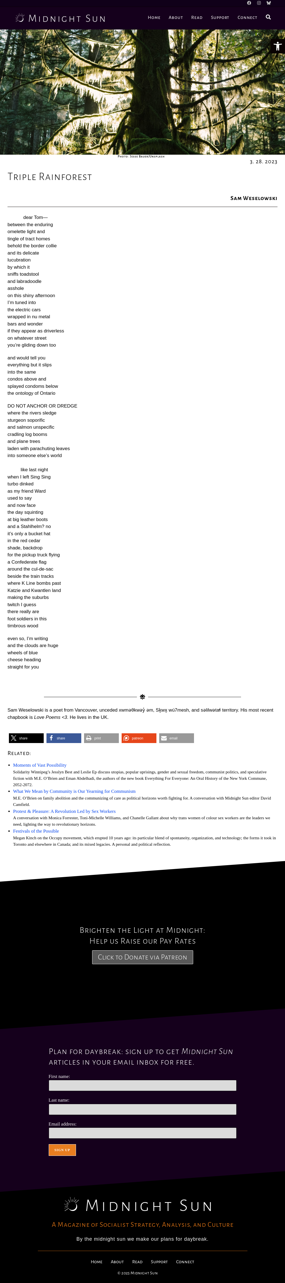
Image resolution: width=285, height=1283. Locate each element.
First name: (59, 1076)
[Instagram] (260, 3)
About (117, 1261)
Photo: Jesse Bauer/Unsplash (141, 156)
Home (96, 1261)
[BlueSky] (267, 3)
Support (159, 1261)
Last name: (59, 1100)
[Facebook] (252, 3)
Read (137, 1261)
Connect (185, 1261)
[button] (278, 46)
